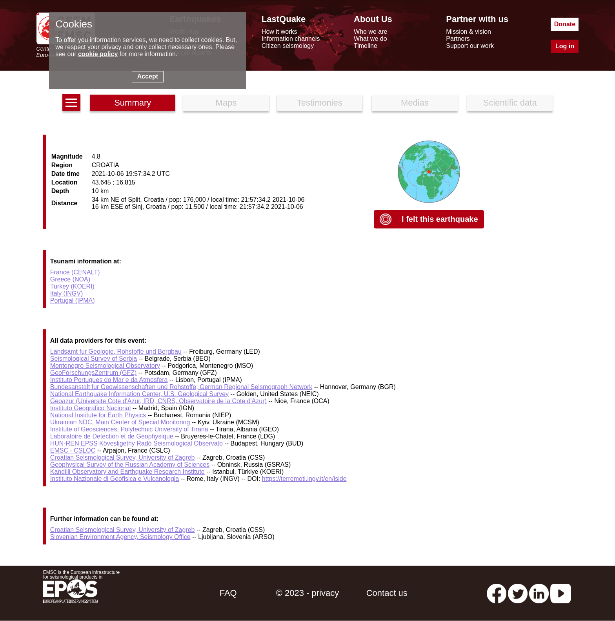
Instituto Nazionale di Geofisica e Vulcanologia (114, 478)
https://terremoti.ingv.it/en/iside (304, 478)
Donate (564, 24)
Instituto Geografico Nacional (90, 408)
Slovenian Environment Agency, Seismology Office (120, 536)
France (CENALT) (75, 272)
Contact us (387, 593)
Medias (415, 103)
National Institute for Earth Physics (98, 415)
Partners (457, 38)
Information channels (291, 38)
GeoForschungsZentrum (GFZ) (93, 372)
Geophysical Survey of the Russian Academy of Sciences (129, 464)
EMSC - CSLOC (73, 450)
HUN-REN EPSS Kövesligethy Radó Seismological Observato (136, 443)
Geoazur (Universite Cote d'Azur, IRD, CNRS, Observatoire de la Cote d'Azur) (158, 401)
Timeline (365, 45)
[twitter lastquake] (518, 593)
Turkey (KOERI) (72, 286)
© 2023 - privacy (307, 593)
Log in (564, 46)
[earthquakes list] (71, 102)
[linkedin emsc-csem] (539, 593)
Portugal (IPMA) (72, 300)
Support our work (470, 45)
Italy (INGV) (66, 293)
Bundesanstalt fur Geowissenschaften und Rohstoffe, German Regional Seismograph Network (181, 387)
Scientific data (510, 103)
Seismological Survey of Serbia (93, 358)
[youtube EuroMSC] (560, 593)
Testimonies (319, 103)
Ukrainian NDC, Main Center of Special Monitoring (120, 422)
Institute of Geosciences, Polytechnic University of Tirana (129, 429)
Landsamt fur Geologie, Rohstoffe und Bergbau (116, 351)
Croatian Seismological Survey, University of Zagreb (122, 457)
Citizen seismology (288, 45)
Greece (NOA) (70, 279)
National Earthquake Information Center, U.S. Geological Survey (139, 394)
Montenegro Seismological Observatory (105, 365)
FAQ (228, 593)
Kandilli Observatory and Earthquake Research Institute (127, 471)
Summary (132, 103)
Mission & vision (468, 31)
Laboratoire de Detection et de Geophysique (111, 436)
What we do (370, 38)
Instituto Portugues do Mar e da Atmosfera (109, 379)
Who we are (370, 31)
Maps (226, 103)
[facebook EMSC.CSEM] (496, 593)
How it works (279, 31)
